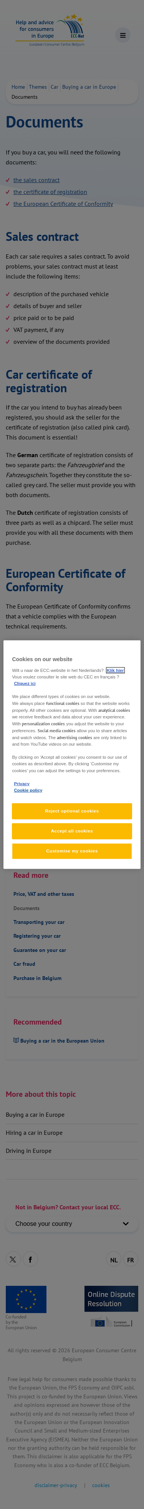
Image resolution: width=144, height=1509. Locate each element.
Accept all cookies (72, 830)
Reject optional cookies (72, 811)
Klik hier (115, 670)
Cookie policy (28, 790)
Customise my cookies (72, 850)
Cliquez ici (24, 683)
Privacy (21, 783)
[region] (71, 754)
